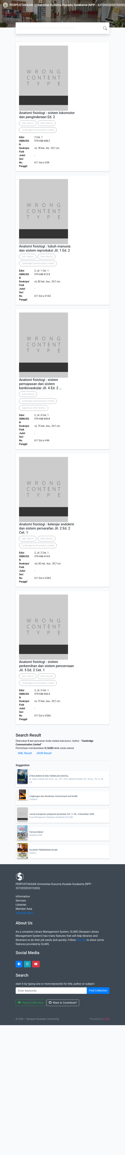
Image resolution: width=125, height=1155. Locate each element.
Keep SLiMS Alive (31, 1002)
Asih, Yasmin (27, 123)
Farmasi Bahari (36, 832)
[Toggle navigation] (7, 12)
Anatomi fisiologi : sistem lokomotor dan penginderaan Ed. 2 (47, 115)
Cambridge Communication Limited (38, 130)
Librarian (21, 904)
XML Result (25, 753)
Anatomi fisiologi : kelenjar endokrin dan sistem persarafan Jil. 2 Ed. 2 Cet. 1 (46, 528)
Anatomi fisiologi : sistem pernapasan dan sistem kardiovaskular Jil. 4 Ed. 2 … (40, 384)
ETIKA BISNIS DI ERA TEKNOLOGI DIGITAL (49, 776)
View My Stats (24, 913)
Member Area (24, 908)
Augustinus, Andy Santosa (33, 408)
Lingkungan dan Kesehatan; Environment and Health (53, 796)
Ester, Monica (47, 123)
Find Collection (98, 990)
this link (81, 940)
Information (23, 896)
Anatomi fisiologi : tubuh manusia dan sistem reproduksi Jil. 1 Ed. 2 (45, 248)
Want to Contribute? (63, 1002)
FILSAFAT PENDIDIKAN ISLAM (43, 850)
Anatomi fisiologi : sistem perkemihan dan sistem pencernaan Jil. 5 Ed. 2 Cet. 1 (46, 666)
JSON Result (44, 753)
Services (21, 900)
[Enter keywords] (51, 990)
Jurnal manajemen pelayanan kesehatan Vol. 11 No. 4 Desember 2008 (61, 814)
